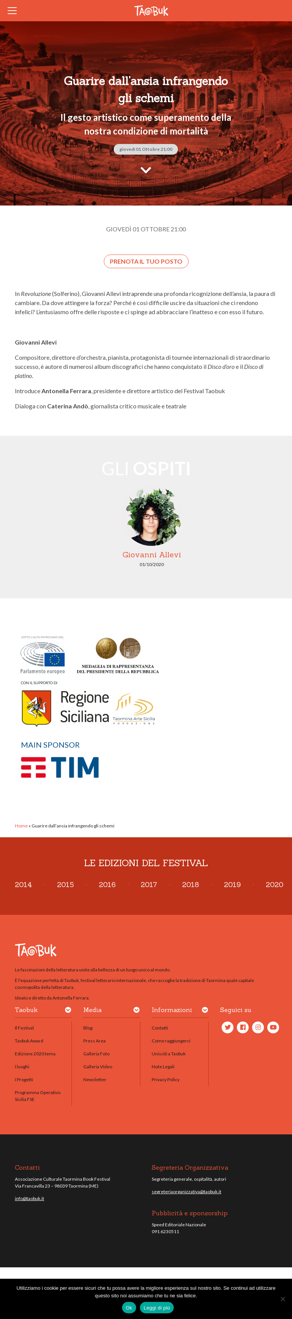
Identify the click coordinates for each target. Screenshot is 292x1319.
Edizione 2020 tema (35, 1053)
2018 (190, 884)
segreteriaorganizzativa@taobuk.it (186, 1191)
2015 (65, 884)
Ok (129, 1308)
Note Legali (163, 1066)
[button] (68, 1011)
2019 (232, 884)
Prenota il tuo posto (146, 261)
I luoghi (22, 1066)
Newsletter (94, 1079)
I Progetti (24, 1079)
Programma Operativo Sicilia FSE (37, 1096)
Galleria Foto (96, 1053)
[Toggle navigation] (14, 10)
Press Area (94, 1041)
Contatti (160, 1028)
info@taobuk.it (29, 1198)
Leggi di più (157, 1308)
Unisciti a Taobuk (169, 1053)
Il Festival (24, 1028)
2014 (23, 884)
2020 (274, 884)
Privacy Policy (165, 1079)
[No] (282, 1299)
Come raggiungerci (171, 1041)
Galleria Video (97, 1066)
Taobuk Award (29, 1041)
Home (21, 826)
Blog (87, 1028)
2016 (107, 884)
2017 (149, 884)
